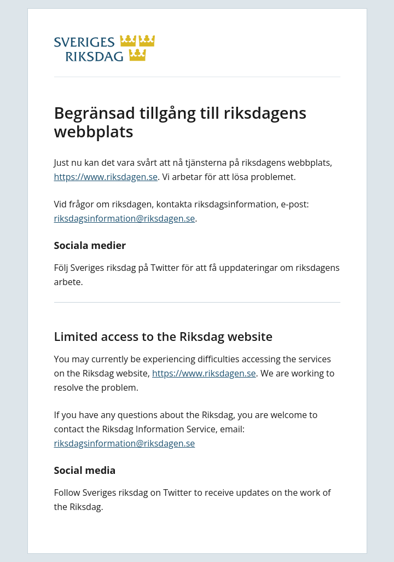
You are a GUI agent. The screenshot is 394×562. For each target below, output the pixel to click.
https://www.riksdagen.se (106, 177)
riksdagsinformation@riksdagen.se (124, 218)
